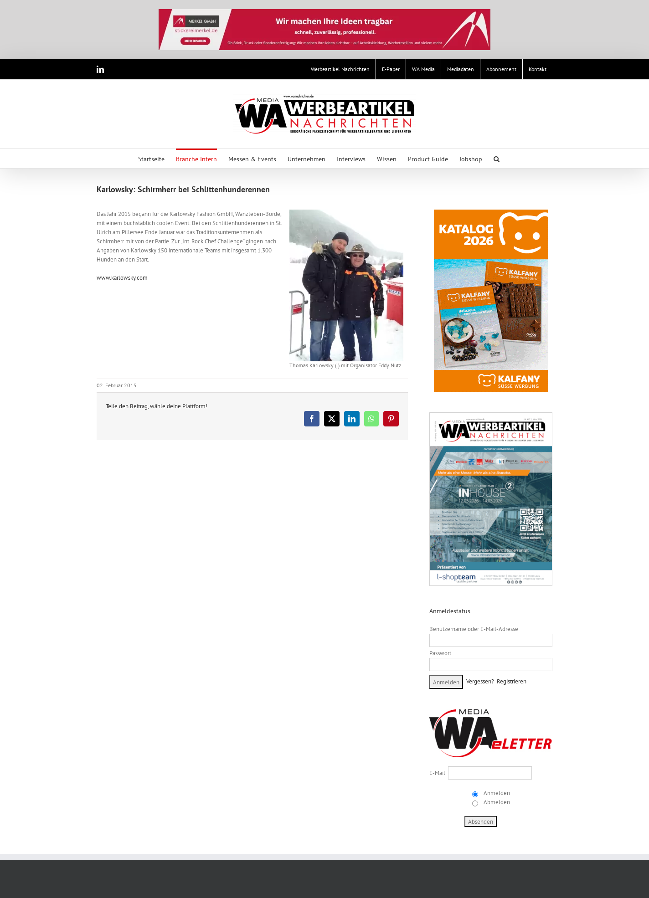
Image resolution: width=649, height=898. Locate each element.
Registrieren (511, 681)
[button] (497, 158)
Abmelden (496, 802)
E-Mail (437, 773)
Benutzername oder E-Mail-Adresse (473, 629)
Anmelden (496, 793)
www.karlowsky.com (122, 278)
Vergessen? (480, 681)
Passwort (440, 653)
